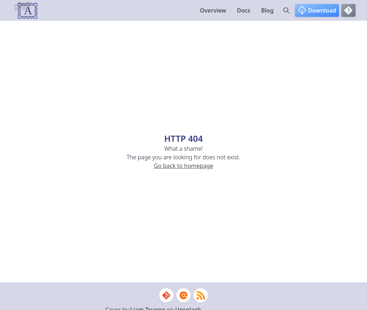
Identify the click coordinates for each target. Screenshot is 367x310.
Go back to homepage (183, 166)
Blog (267, 10)
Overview (213, 10)
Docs (244, 10)
